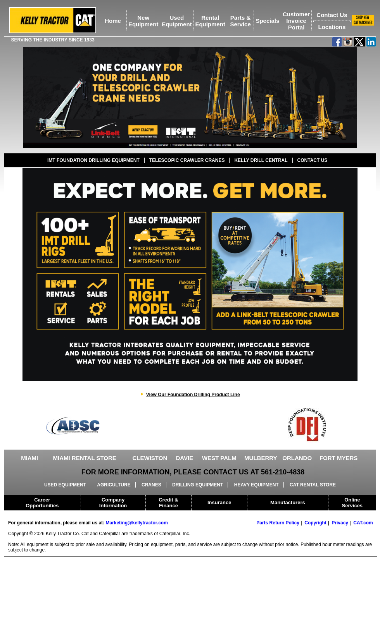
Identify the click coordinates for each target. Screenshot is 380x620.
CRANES (151, 485)
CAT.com (363, 523)
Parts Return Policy (277, 523)
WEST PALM (219, 458)
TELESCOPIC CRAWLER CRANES (187, 160)
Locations (331, 27)
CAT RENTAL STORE (313, 485)
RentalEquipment (210, 20)
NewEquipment (143, 20)
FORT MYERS (339, 458)
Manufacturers (287, 502)
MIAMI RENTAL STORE (84, 458)
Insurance (219, 502)
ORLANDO (297, 458)
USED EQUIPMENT (65, 485)
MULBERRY (260, 458)
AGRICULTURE (113, 485)
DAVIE (184, 458)
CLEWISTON (150, 458)
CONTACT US (312, 160)
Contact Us (331, 15)
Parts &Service (240, 20)
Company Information (113, 502)
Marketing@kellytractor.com (136, 523)
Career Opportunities (42, 502)
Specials (267, 20)
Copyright (315, 523)
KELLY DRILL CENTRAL (260, 160)
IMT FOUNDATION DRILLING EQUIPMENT (93, 160)
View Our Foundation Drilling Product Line (193, 394)
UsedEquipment (177, 20)
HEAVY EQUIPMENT (256, 485)
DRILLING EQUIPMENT (197, 485)
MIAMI (29, 458)
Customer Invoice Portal (296, 21)
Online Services (352, 502)
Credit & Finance (168, 502)
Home (113, 20)
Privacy (340, 523)
